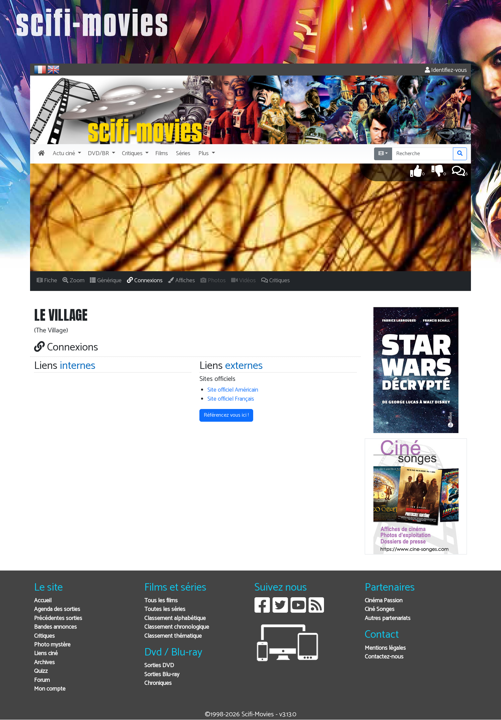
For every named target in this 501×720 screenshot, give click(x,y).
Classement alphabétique (175, 618)
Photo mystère (52, 645)
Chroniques (158, 683)
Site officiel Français (230, 399)
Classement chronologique (176, 627)
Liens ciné (46, 653)
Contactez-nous (384, 657)
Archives (44, 662)
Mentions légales (385, 648)
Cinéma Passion (383, 601)
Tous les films (161, 601)
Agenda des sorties (57, 609)
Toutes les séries (164, 609)
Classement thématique (173, 636)
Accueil (42, 601)
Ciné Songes (379, 609)
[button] (66, 154)
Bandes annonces (55, 627)
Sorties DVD (159, 666)
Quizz (41, 671)
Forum (42, 680)
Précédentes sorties (58, 618)
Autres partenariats (387, 618)
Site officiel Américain (232, 390)
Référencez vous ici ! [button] (226, 415)
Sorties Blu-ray (161, 675)
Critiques (44, 636)
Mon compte (49, 689)
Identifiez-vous (446, 70)
